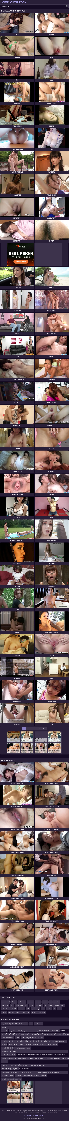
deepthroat (5, 1005)
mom (3, 1002)
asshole (4, 1012)
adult (12, 1005)
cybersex (11, 1012)
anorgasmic (38, 1005)
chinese (14, 1002)
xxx (46, 1005)
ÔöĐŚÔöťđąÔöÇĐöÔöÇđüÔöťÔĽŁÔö (32, 1038)
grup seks (5, 1031)
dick (62, 1005)
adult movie (19, 1005)
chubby (34, 1012)
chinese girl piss (13, 1044)
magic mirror (38, 1024)
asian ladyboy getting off (59, 1041)
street (26, 1024)
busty (50, 1005)
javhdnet (43, 1075)
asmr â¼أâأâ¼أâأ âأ (7, 1048)
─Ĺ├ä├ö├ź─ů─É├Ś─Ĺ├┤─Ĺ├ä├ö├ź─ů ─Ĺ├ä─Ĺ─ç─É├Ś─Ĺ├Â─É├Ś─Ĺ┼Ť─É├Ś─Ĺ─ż (26, 1041)
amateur (38, 1002)
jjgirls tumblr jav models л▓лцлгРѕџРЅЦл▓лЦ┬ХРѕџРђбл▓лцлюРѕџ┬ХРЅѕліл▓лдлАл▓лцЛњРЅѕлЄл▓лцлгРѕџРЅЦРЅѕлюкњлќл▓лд (33, 1052)
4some (59, 1009)
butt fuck (4, 1009)
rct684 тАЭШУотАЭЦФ (8, 1055)
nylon (33, 1009)
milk (32, 1031)
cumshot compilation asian (31, 1075)
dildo (28, 1009)
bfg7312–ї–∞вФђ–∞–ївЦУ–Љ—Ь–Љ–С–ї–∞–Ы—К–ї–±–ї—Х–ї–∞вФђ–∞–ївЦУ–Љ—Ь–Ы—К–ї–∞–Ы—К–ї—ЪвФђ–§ (33, 1072)
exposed (18, 1075)
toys (38, 1009)
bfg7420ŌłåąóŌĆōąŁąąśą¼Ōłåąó (19, 1031)
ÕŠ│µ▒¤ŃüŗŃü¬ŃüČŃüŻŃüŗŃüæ (11, 1079)
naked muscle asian (7, 1038)
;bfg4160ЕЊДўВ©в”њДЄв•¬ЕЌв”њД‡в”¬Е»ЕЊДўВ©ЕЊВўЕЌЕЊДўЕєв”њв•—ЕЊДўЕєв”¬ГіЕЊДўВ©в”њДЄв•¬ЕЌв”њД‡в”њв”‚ (24, 1065)
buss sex (4, 1062)
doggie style (12, 1009)
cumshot (56, 1002)
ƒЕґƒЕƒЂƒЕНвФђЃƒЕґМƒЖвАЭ (10, 1069)
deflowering (22, 1002)
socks (12, 1075)
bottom (45, 1002)
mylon (31, 1005)
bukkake (56, 1005)
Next (44, 728)
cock (26, 1005)
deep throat (41, 1012)
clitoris (23, 1012)
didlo (17, 1012)
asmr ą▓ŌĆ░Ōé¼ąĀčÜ (39, 1044)
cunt (28, 1012)
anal (8, 1002)
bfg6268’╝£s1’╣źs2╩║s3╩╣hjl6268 (12, 1024)
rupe (31, 1024)
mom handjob (52, 1044)
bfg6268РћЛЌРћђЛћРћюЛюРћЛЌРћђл (47, 1031)
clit (54, 1009)
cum (50, 1002)
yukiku (17, 1038)
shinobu (4, 1044)
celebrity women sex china (22, 1048)
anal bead (30, 1002)
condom (49, 1009)
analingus (21, 1009)
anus (43, 1009)
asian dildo (5, 1075)
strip (21, 1044)
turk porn (28, 1044)
